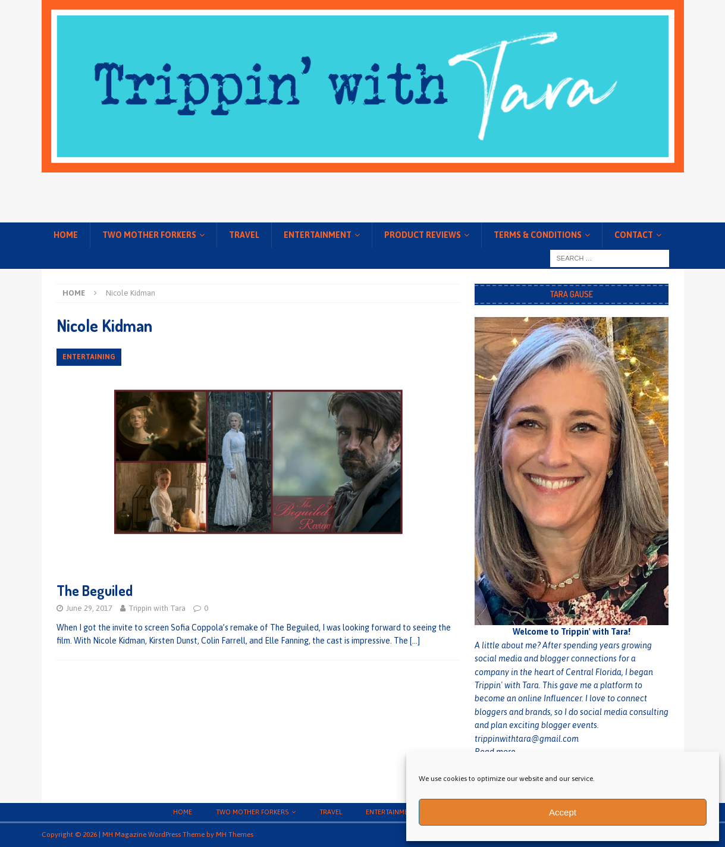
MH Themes (234, 834)
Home (66, 235)
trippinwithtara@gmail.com (527, 739)
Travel (244, 235)
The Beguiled (95, 590)
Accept (562, 812)
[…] (415, 640)
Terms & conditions (538, 235)
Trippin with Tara (157, 608)
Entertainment (317, 235)
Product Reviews (422, 235)
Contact (633, 235)
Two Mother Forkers (149, 235)
